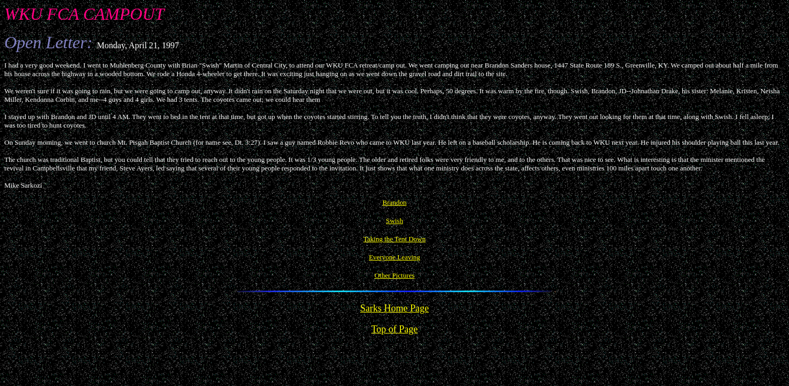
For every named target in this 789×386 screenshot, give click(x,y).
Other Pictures (395, 275)
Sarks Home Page (394, 308)
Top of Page (394, 329)
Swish (394, 221)
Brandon (395, 202)
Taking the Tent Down (394, 239)
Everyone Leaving (394, 257)
